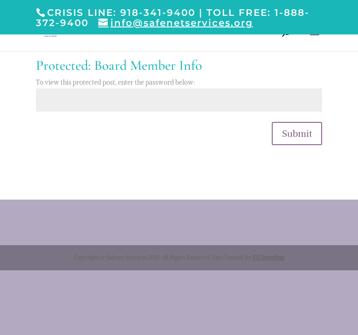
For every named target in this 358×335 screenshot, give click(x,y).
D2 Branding (268, 257)
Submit (297, 133)
